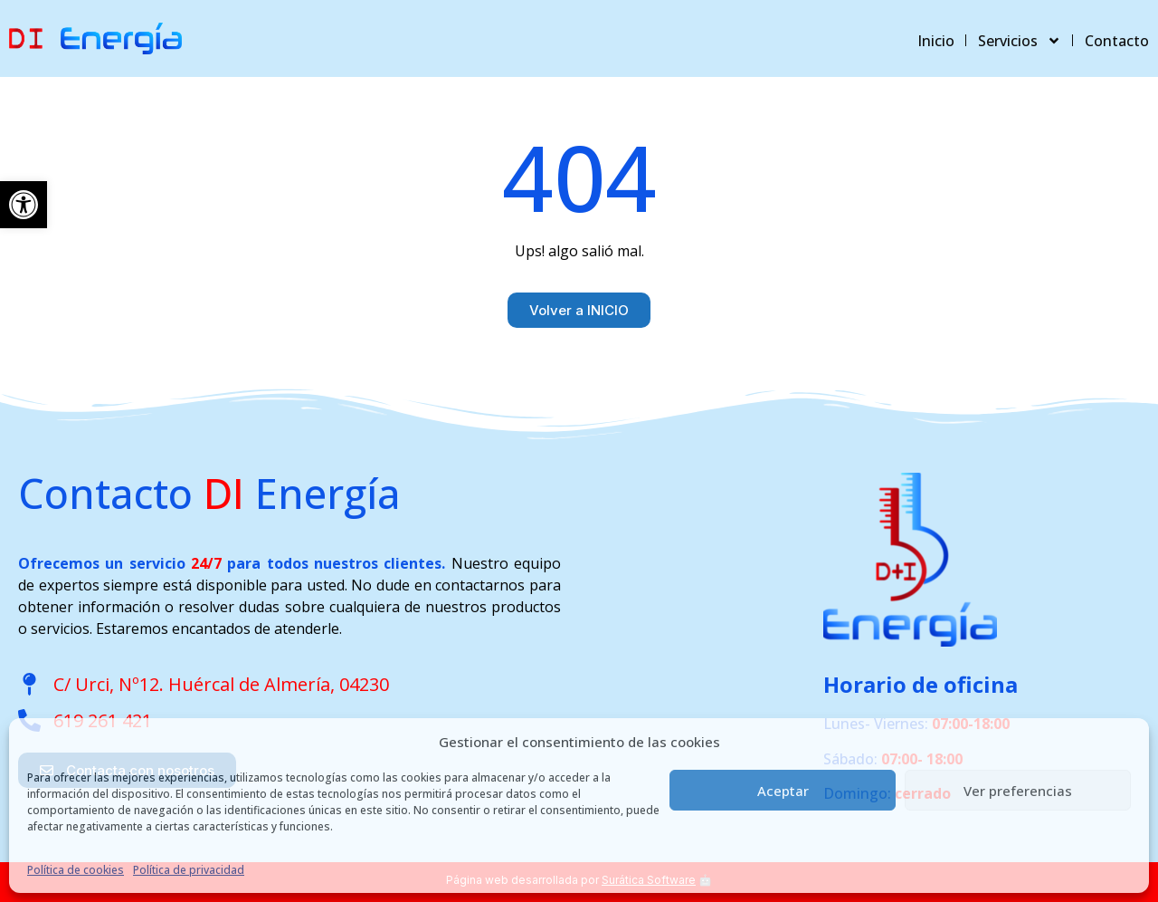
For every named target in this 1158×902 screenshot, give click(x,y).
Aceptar (783, 791)
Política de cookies (75, 870)
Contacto (1117, 41)
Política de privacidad (188, 870)
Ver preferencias (1017, 791)
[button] (23, 204)
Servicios (1019, 40)
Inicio (935, 41)
